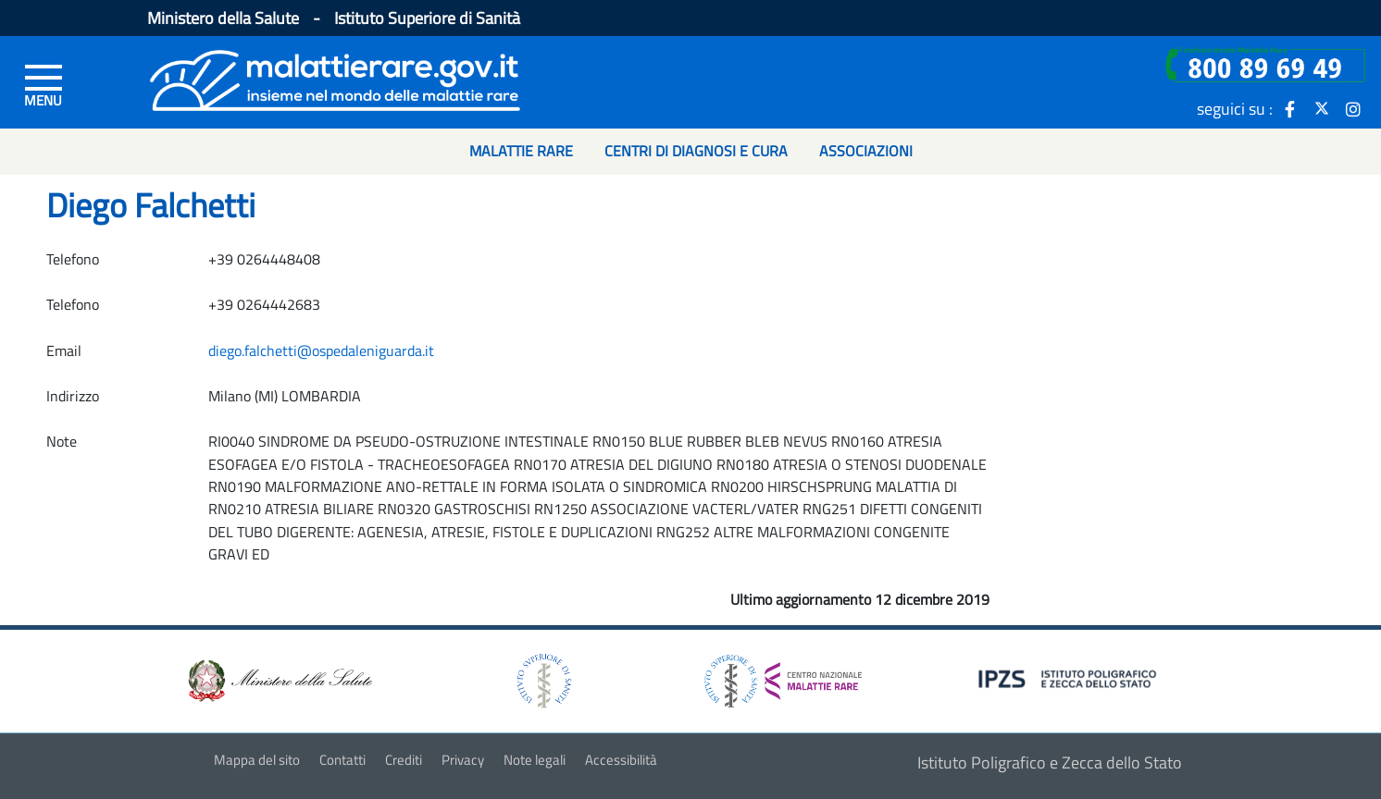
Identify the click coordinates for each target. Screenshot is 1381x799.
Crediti (403, 759)
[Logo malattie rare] (335, 78)
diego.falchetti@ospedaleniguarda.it (321, 350)
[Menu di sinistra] (43, 84)
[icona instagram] (1353, 108)
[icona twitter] (1322, 108)
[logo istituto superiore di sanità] (542, 679)
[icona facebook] (1290, 108)
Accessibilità (621, 759)
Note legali (535, 759)
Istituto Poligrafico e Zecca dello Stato (1049, 762)
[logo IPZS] (1070, 677)
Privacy (463, 759)
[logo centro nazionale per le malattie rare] (783, 676)
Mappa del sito (257, 759)
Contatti (342, 759)
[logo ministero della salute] (278, 679)
